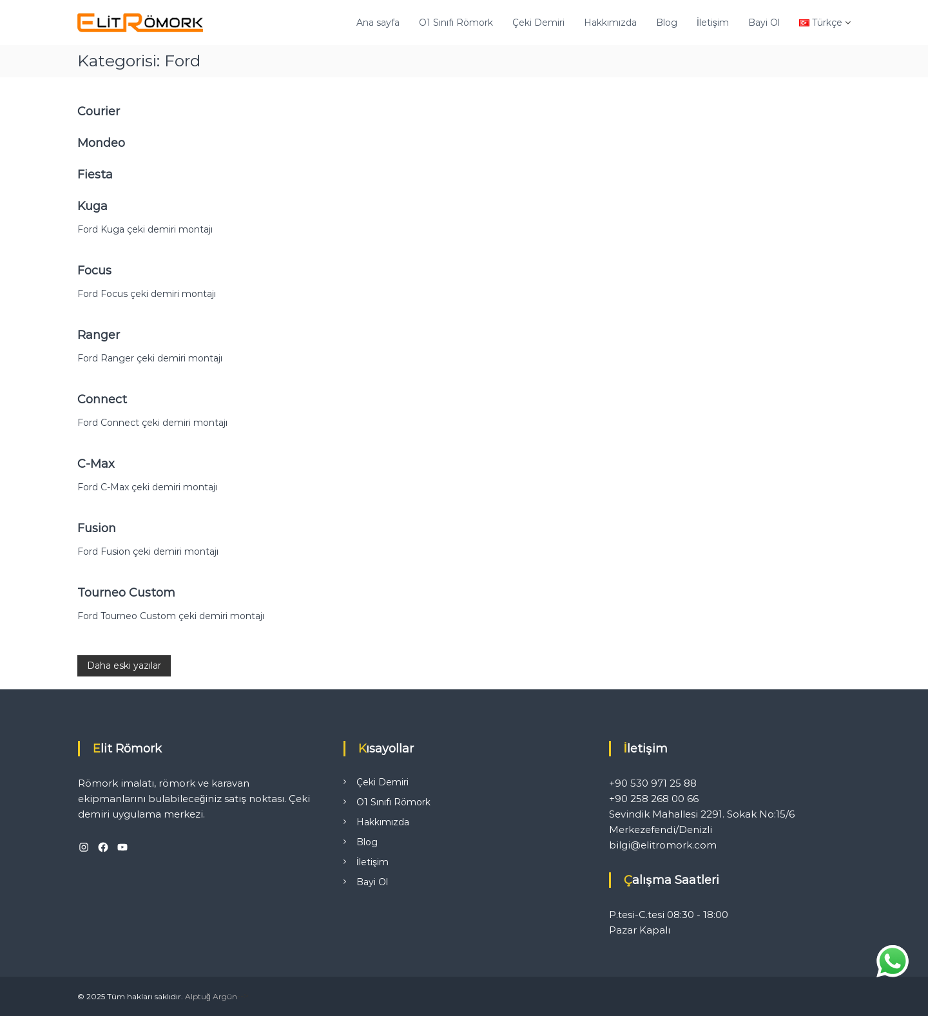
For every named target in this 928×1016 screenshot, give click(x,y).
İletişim (713, 22)
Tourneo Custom (126, 593)
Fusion (96, 528)
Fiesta (95, 175)
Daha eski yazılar (124, 665)
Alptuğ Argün (211, 996)
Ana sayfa (378, 22)
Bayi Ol (764, 22)
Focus (94, 271)
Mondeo (101, 143)
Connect (102, 399)
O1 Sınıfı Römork (456, 22)
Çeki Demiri (538, 22)
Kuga (92, 206)
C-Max (96, 464)
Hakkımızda (610, 22)
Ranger (98, 335)
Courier (98, 111)
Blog (666, 22)
